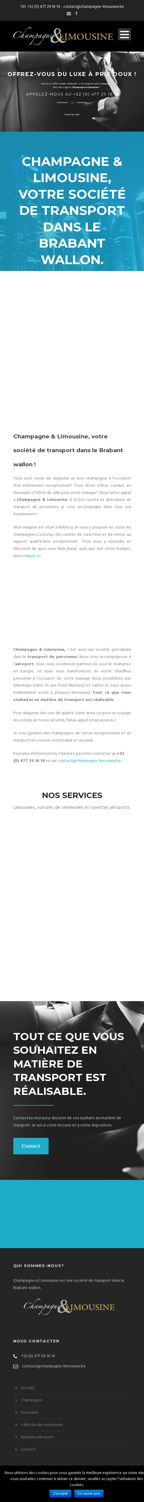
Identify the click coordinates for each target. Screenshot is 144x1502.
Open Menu (124, 34)
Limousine (30, 1412)
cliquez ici (31, 556)
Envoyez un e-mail (72, 114)
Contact (31, 1146)
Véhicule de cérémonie (42, 1424)
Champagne (31, 1400)
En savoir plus (89, 1493)
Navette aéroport (37, 1437)
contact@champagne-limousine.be (93, 7)
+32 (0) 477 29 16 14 (43, 7)
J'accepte (60, 1493)
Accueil (27, 1388)
